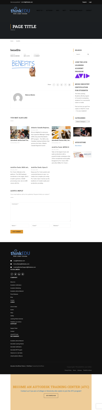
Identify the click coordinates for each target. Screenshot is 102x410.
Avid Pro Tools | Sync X (39, 167)
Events (12, 310)
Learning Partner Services (16, 319)
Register (84, 2)
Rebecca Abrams (15, 56)
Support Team (13, 328)
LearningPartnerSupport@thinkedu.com (24, 267)
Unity (64, 10)
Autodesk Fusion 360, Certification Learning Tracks (61, 140)
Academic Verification (15, 285)
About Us (12, 282)
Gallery (12, 316)
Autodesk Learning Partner (17, 344)
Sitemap (79, 370)
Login (90, 2)
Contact (89, 10)
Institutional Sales (76, 10)
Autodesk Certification (16, 347)
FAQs (11, 313)
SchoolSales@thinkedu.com (21, 264)
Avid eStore (78, 146)
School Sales (13, 306)
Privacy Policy (68, 370)
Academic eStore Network (17, 291)
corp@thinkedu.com (19, 261)
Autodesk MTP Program (16, 350)
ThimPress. (29, 366)
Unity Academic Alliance (16, 356)
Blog (11, 297)
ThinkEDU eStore (87, 370)
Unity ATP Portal (14, 334)
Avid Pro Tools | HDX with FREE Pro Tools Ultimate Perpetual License (19, 167)
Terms (74, 370)
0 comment (37, 56)
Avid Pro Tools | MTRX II (60, 147)
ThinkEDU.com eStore (15, 322)
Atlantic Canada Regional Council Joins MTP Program (40, 128)
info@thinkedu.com (28, 2)
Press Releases (14, 294)
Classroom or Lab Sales (16, 353)
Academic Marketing (15, 288)
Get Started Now (51, 395)
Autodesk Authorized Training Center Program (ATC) (19, 140)
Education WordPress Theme (17, 366)
